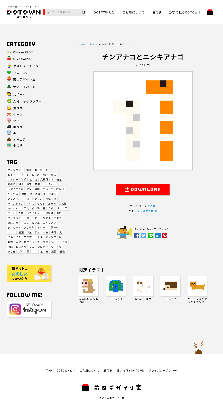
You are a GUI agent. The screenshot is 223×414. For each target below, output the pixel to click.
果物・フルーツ (44, 189)
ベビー (36, 218)
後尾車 (36, 222)
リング (36, 242)
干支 (26, 208)
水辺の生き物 (16, 189)
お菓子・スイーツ (18, 174)
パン (59, 208)
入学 (18, 242)
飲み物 (60, 189)
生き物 (151, 206)
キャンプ (51, 237)
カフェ (12, 232)
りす (53, 246)
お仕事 (39, 170)
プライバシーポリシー (163, 370)
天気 (48, 198)
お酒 (10, 242)
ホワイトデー (35, 213)
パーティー (49, 184)
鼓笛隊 (49, 213)
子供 (10, 237)
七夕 (40, 237)
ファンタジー (16, 170)
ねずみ (55, 242)
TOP (49, 370)
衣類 (64, 242)
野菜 (59, 179)
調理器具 (13, 222)
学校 (23, 179)
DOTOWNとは (104, 12)
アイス (30, 203)
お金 (45, 232)
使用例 (157, 12)
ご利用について (133, 12)
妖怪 (62, 251)
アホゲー (13, 179)
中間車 (58, 218)
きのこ (25, 222)
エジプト (29, 237)
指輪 (10, 246)
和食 (21, 184)
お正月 (36, 174)
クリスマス (14, 198)
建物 (24, 194)
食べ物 (36, 208)
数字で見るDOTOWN (184, 12)
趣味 (53, 174)
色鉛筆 (63, 203)
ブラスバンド (16, 218)
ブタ (21, 251)
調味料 (55, 227)
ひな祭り (29, 227)
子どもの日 (14, 227)
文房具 (44, 179)
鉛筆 (45, 242)
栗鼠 (54, 251)
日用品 (53, 194)
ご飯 (21, 213)
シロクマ (42, 246)
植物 (26, 242)
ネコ (26, 198)
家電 (37, 194)
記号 (29, 189)
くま (31, 246)
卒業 (29, 232)
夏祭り (12, 184)
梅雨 (53, 232)
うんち (41, 203)
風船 (59, 213)
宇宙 (15, 194)
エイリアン (49, 222)
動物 (29, 170)
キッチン (42, 227)
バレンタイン (16, 203)
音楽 (37, 184)
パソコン (37, 198)
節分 (37, 232)
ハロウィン (14, 208)
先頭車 (47, 218)
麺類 (21, 232)
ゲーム (12, 213)
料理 (45, 174)
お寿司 (52, 203)
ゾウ (34, 251)
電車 (29, 184)
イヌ (18, 237)
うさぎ (12, 251)
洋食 (51, 208)
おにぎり (21, 246)
